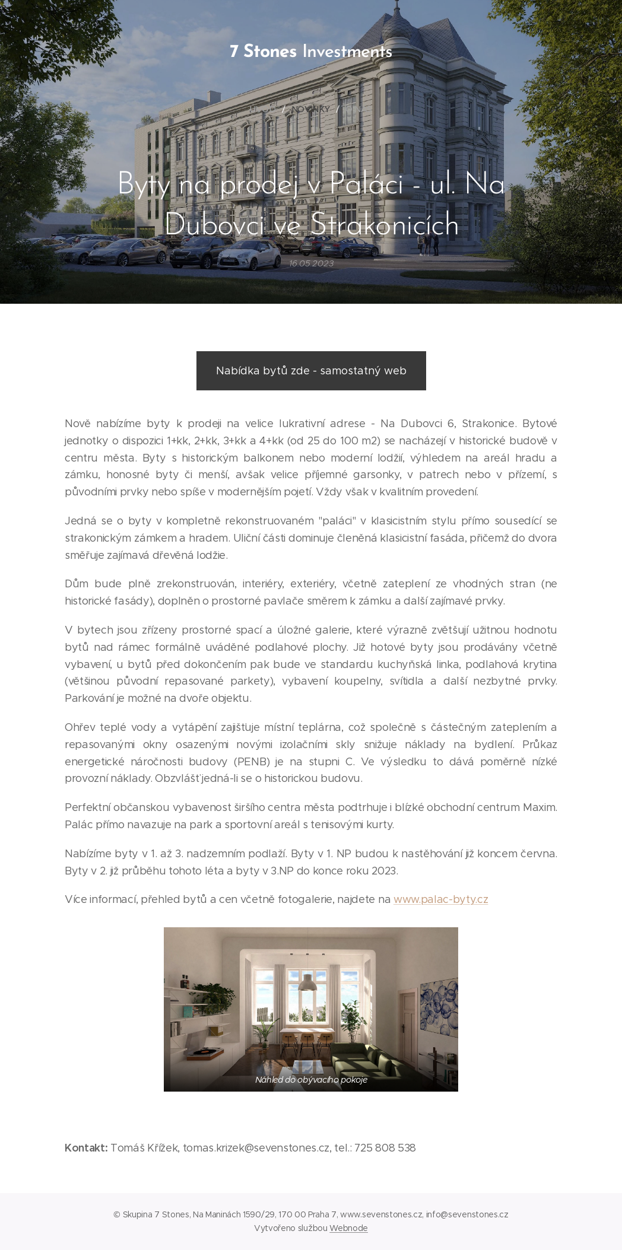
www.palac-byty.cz (440, 899)
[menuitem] (267, 109)
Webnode (348, 1228)
